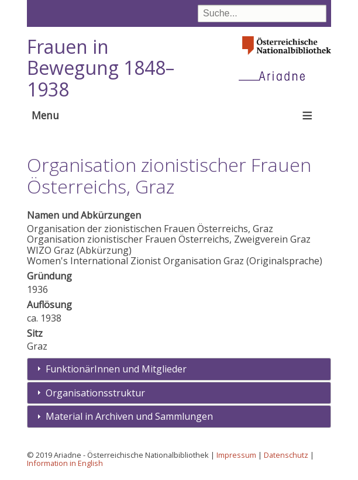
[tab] (179, 369)
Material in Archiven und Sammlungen (129, 416)
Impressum (236, 455)
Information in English (65, 463)
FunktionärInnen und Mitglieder (116, 368)
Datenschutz (286, 455)
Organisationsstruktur (95, 392)
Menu (45, 115)
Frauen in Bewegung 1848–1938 (100, 68)
